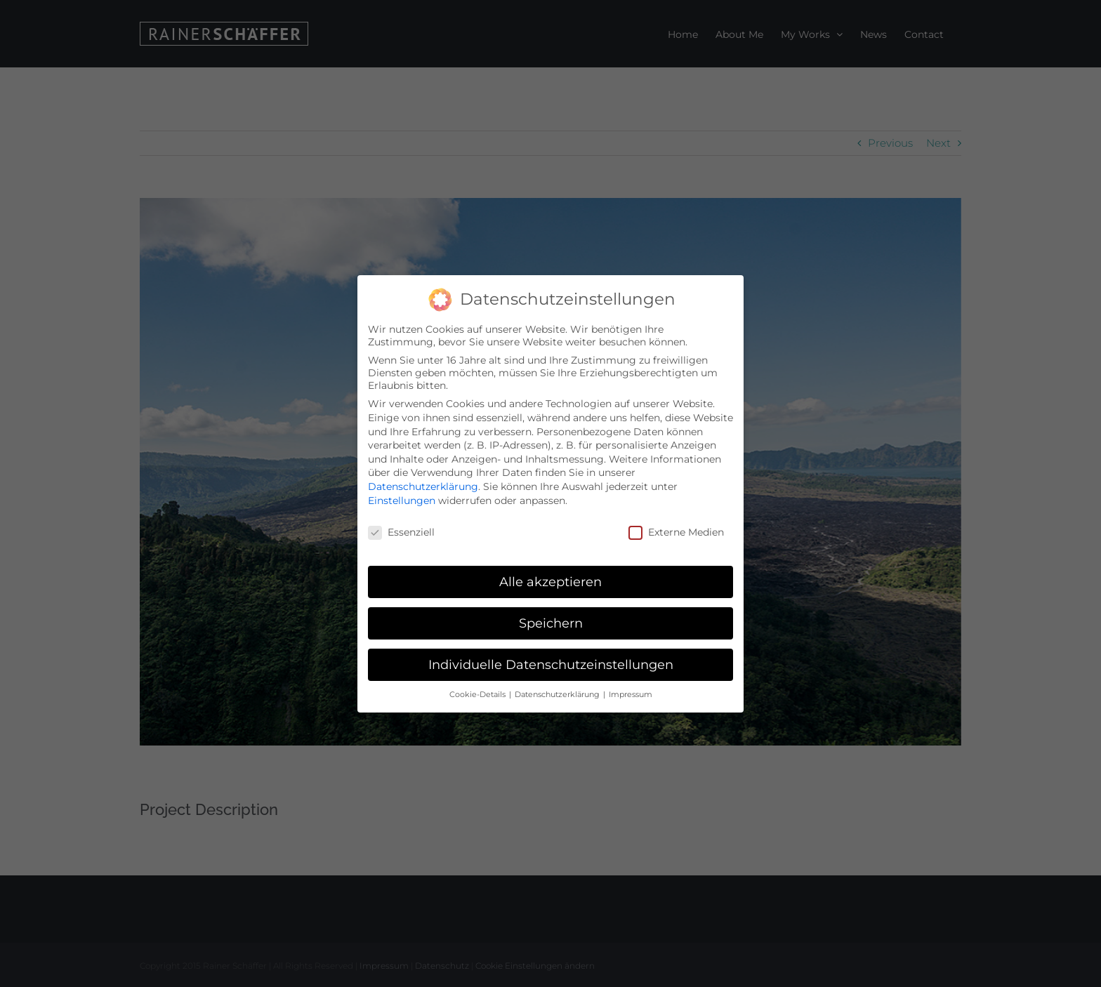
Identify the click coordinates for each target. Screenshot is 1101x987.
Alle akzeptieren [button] (550, 580)
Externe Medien (676, 530)
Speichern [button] (551, 621)
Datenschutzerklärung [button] (558, 692)
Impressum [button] (630, 692)
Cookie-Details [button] (478, 692)
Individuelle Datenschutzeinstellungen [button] (550, 663)
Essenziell (401, 530)
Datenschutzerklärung (423, 485)
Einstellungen (401, 498)
